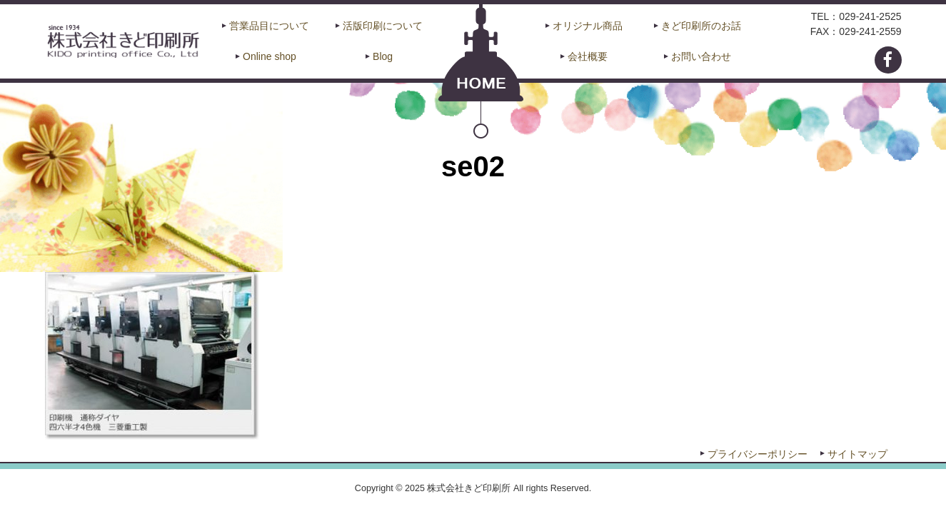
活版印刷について (383, 25)
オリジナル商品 (588, 25)
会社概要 (588, 56)
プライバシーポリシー (757, 454)
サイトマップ (857, 454)
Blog (383, 56)
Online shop (269, 56)
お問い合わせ (701, 56)
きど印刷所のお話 (701, 25)
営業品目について (269, 25)
